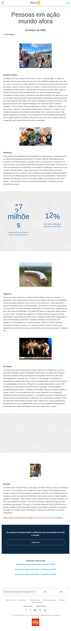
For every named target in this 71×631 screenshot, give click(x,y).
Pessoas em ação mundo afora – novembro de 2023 (35, 574)
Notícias (62, 600)
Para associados (37, 602)
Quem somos (10, 600)
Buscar (68, 2)
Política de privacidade (45, 615)
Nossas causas (35, 600)
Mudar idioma (41, 606)
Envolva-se (22, 600)
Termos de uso (56, 615)
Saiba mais (35, 542)
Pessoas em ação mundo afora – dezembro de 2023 (35, 569)
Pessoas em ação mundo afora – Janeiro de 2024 (35, 564)
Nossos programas (49, 600)
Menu (2, 2)
